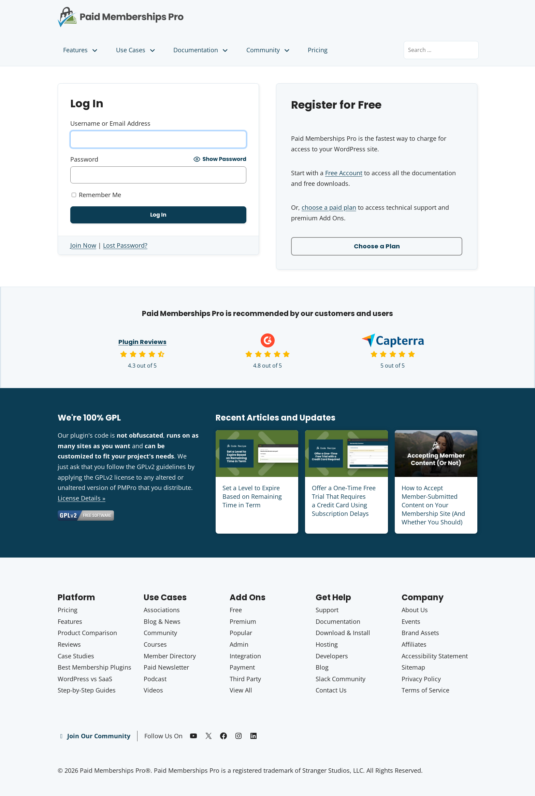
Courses (155, 644)
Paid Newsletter (166, 667)
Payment (242, 667)
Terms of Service (425, 690)
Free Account (343, 173)
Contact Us (331, 690)
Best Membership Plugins (94, 667)
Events (411, 621)
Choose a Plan (377, 246)
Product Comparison (87, 633)
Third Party (245, 679)
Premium (243, 621)
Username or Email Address (110, 123)
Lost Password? (125, 245)
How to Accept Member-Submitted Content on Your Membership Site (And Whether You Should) (433, 505)
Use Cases (136, 50)
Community (268, 50)
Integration (245, 656)
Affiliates (414, 644)
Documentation (201, 50)
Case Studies (76, 656)
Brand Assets (420, 633)
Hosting (327, 644)
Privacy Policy (421, 679)
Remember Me (96, 195)
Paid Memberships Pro (158, 12)
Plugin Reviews (142, 342)
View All (241, 690)
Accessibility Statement (435, 656)
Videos (153, 690)
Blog (322, 667)
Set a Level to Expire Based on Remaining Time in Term (252, 496)
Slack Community (340, 679)
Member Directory (170, 656)
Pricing (318, 50)
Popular (241, 633)
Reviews (69, 644)
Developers (332, 656)
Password (84, 159)
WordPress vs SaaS (85, 679)
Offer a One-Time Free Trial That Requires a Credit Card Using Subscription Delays (344, 501)
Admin (239, 644)
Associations (162, 610)
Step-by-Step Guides (87, 690)
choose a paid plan (329, 207)
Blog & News (162, 621)
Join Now (83, 245)
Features (81, 50)
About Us (415, 610)
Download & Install (343, 633)
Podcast (155, 679)
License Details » (81, 498)
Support (327, 610)
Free (236, 610)
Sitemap (413, 667)
